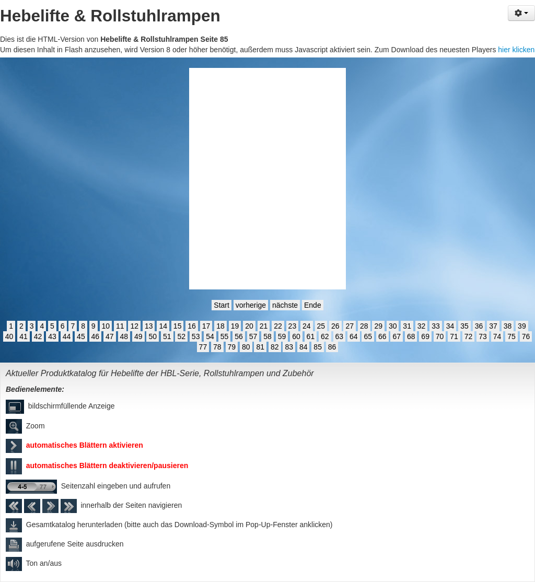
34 (450, 326)
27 (349, 326)
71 (454, 336)
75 (511, 336)
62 (325, 336)
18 (220, 326)
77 (203, 347)
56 (239, 336)
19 (235, 326)
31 (407, 326)
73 (483, 336)
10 (106, 326)
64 (354, 336)
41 (23, 336)
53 (196, 336)
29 (378, 326)
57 (253, 336)
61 (311, 336)
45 (81, 336)
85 (317, 347)
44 (67, 336)
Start (221, 305)
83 (289, 347)
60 (296, 336)
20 (249, 326)
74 (497, 336)
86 (332, 347)
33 (436, 326)
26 (335, 326)
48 (124, 336)
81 (260, 347)
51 (167, 336)
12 (134, 326)
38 (508, 326)
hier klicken (516, 49)
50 (152, 336)
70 (440, 336)
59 (282, 336)
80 (246, 347)
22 (278, 326)
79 (232, 347)
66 (382, 336)
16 (192, 326)
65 (368, 336)
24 (307, 326)
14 (163, 326)
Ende (312, 305)
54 (210, 336)
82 (275, 347)
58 (267, 336)
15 (177, 326)
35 (464, 326)
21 (264, 326)
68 (411, 336)
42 (38, 336)
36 (479, 326)
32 (421, 326)
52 (181, 336)
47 (110, 336)
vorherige (251, 305)
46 (95, 336)
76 (526, 336)
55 (224, 336)
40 (9, 336)
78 (217, 347)
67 (396, 336)
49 (138, 336)
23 (292, 326)
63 (339, 336)
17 (206, 326)
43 (52, 336)
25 (321, 326)
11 (120, 326)
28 (364, 326)
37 (493, 326)
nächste (285, 305)
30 (393, 326)
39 (522, 326)
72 (468, 336)
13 (149, 326)
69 (425, 336)
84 (303, 347)
